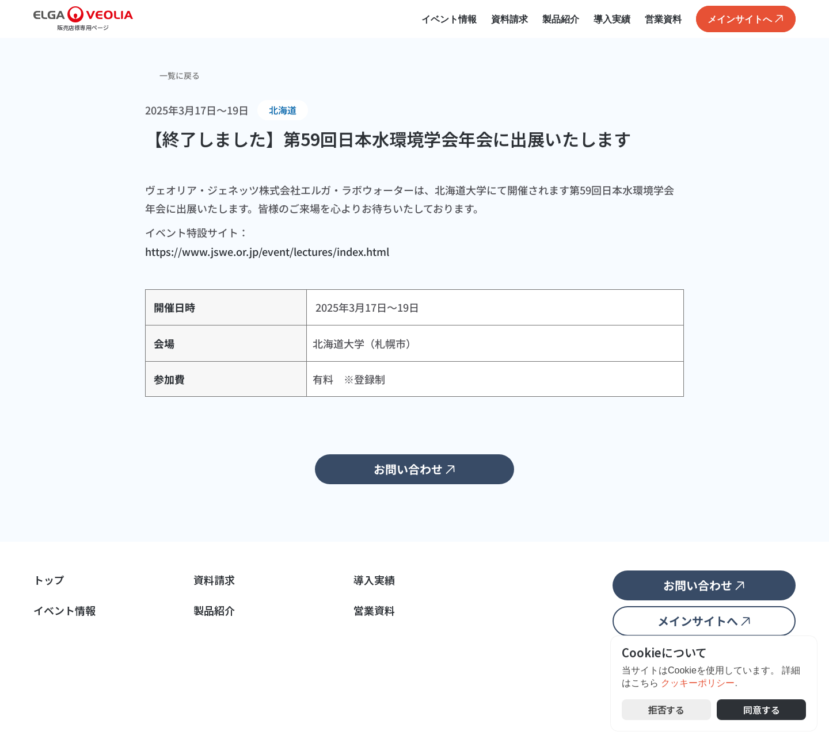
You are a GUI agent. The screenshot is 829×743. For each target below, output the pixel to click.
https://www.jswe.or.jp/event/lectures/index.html (267, 251)
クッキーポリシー (698, 683)
